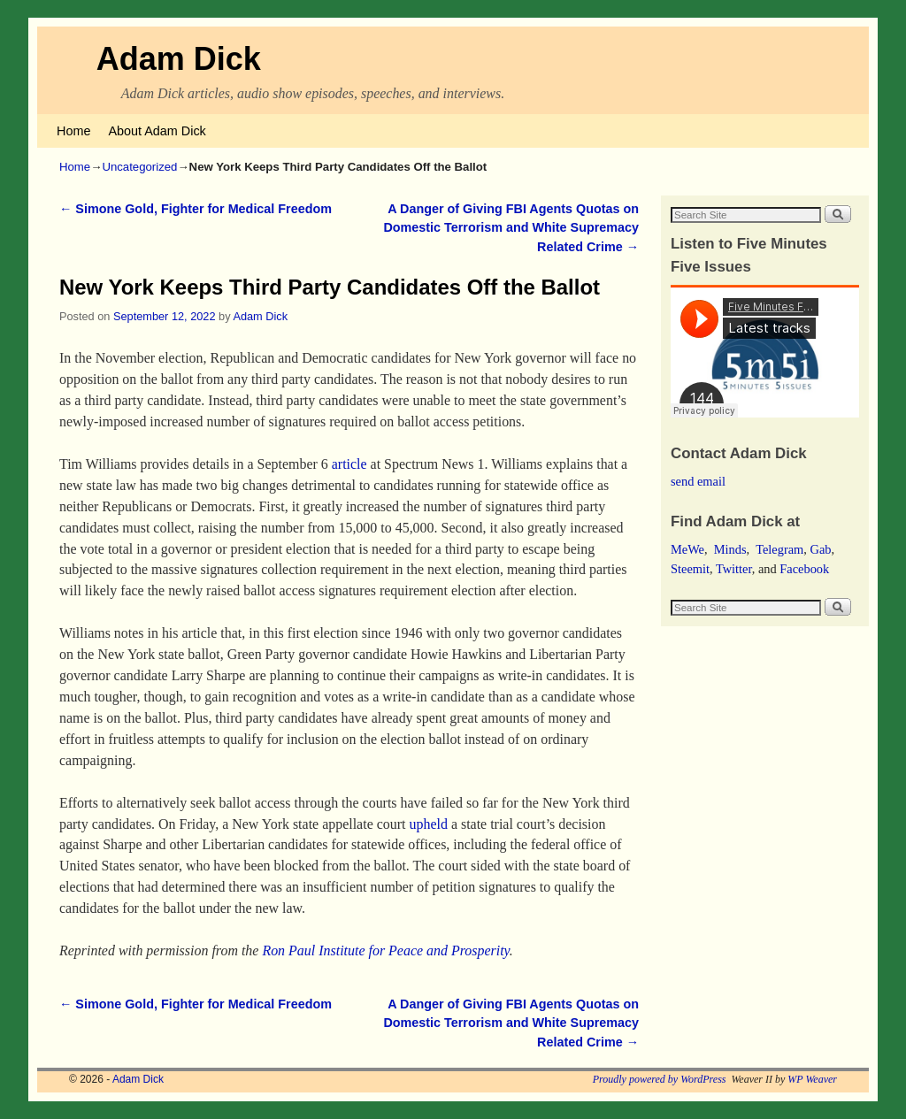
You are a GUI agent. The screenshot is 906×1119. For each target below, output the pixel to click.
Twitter (734, 569)
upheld (428, 824)
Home (73, 131)
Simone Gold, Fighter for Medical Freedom (195, 209)
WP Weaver (812, 1079)
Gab (820, 549)
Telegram (779, 549)
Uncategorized (139, 166)
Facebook (804, 569)
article (349, 463)
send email (698, 481)
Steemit (690, 569)
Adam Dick (178, 59)
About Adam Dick (156, 131)
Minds (730, 549)
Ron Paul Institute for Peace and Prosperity (385, 950)
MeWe (687, 549)
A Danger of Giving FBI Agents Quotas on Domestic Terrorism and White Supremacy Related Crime (511, 228)
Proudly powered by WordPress (659, 1079)
